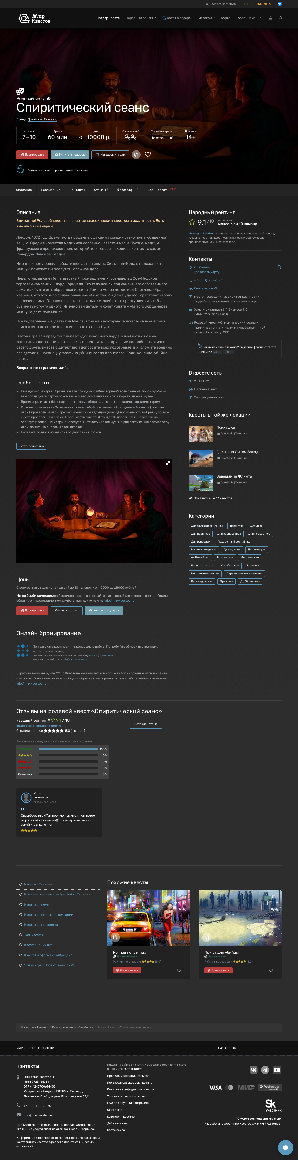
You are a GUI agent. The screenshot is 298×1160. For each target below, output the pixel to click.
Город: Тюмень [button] (249, 18)
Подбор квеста (108, 18)
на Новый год (200, 557)
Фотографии (128, 189)
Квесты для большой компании (46, 915)
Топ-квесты (31, 935)
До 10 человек (250, 581)
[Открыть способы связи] (285, 1147)
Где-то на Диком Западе (239, 452)
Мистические (250, 557)
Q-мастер (25, 774)
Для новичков (200, 533)
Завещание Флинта (234, 476)
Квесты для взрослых (38, 925)
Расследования (202, 581)
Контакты (77, 190)
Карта (225, 18)
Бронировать (32, 154)
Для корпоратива (229, 533)
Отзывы (101, 189)
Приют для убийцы (221, 952)
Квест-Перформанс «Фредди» (46, 955)
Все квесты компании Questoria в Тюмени (54, 894)
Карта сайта (116, 1130)
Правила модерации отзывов (128, 1076)
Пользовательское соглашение (129, 1082)
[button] (168, 463)
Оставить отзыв (66, 610)
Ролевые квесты (202, 565)
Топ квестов (225, 557)
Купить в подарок (70, 154)
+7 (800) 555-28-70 (258, 4)
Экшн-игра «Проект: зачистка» (46, 965)
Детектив (236, 525)
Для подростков (259, 533)
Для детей (257, 525)
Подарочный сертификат (235, 541)
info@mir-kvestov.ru (119, 601)
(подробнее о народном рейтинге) (39, 725)
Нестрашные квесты (205, 573)
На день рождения (203, 549)
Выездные (254, 565)
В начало (225, 1048)
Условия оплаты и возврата (127, 1096)
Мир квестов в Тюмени (35, 1048)
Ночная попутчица (129, 952)
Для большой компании (207, 525)
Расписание (51, 190)
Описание (24, 190)
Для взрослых (200, 541)
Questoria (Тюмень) (42, 119)
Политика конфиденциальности (130, 1089)
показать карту (208, 272)
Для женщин (256, 549)
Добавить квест (118, 1123)
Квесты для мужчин (37, 905)
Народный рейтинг (203, 233)
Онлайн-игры (230, 565)
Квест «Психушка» (37, 945)
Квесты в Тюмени (35, 884)
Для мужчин (232, 549)
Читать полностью (31, 446)
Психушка (226, 427)
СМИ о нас (114, 1110)
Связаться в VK (206, 288)
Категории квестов (121, 1116)
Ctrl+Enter (132, 1069)
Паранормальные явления (244, 573)
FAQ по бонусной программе (128, 1103)
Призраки (226, 581)
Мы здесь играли (110, 154)
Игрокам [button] (207, 18)
